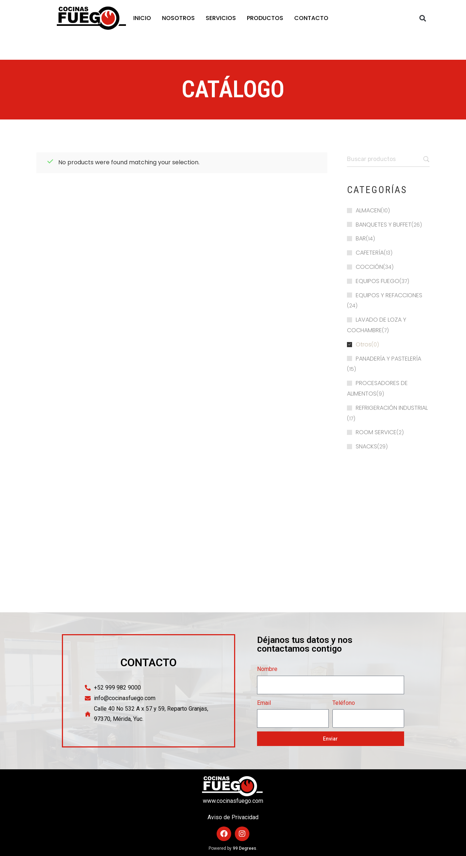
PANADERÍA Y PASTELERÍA (388, 358)
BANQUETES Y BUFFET (383, 224)
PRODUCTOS (265, 18)
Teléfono (343, 702)
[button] (423, 18)
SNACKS (366, 446)
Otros (363, 344)
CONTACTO (311, 18)
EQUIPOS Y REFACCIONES (389, 295)
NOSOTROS (178, 18)
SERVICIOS (221, 18)
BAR (361, 238)
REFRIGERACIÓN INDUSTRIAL (392, 408)
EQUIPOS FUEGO (377, 281)
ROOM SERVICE (376, 432)
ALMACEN (368, 210)
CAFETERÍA (370, 252)
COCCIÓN (369, 267)
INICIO (142, 18)
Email (264, 702)
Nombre (267, 668)
